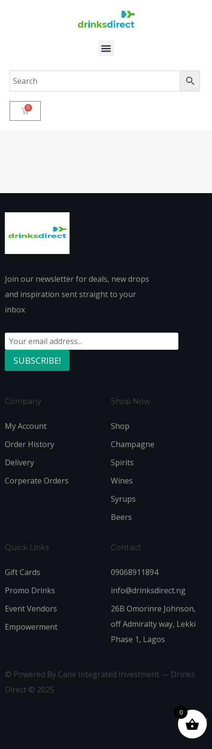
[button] (106, 48)
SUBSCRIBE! (37, 360)
